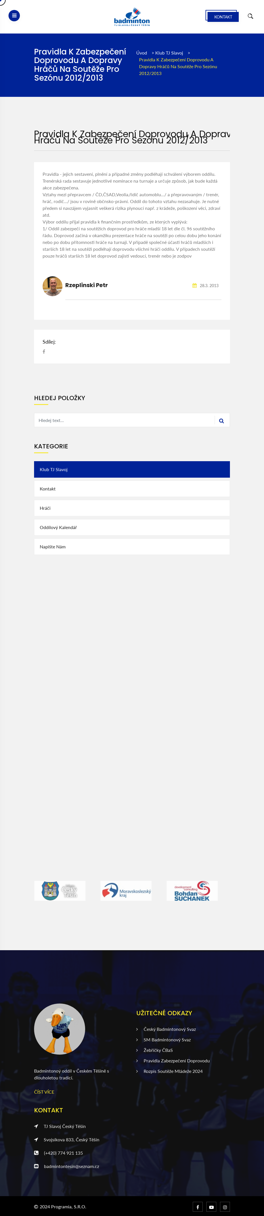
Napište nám (53, 546)
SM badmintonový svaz (163, 1039)
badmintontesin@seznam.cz (66, 1166)
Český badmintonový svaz (166, 1029)
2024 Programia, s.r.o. (63, 1206)
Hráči (45, 508)
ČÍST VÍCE (44, 1091)
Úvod (141, 52)
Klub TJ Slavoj (169, 52)
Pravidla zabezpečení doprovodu (173, 1060)
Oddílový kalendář (58, 527)
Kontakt (223, 16)
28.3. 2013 (205, 285)
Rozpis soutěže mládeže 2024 (169, 1071)
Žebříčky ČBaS (154, 1050)
